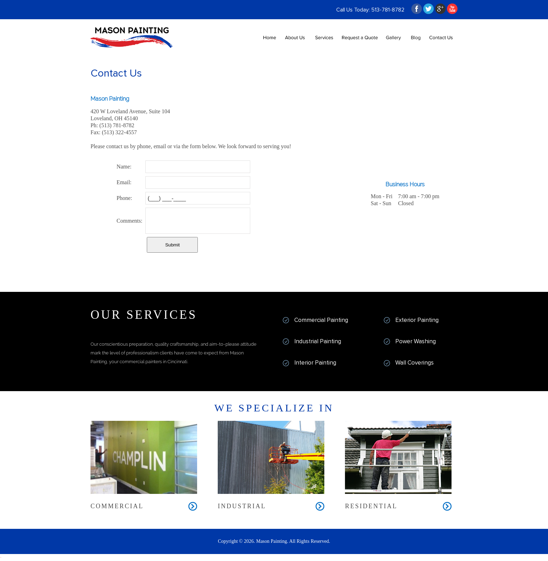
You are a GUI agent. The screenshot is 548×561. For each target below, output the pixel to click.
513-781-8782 (387, 10)
